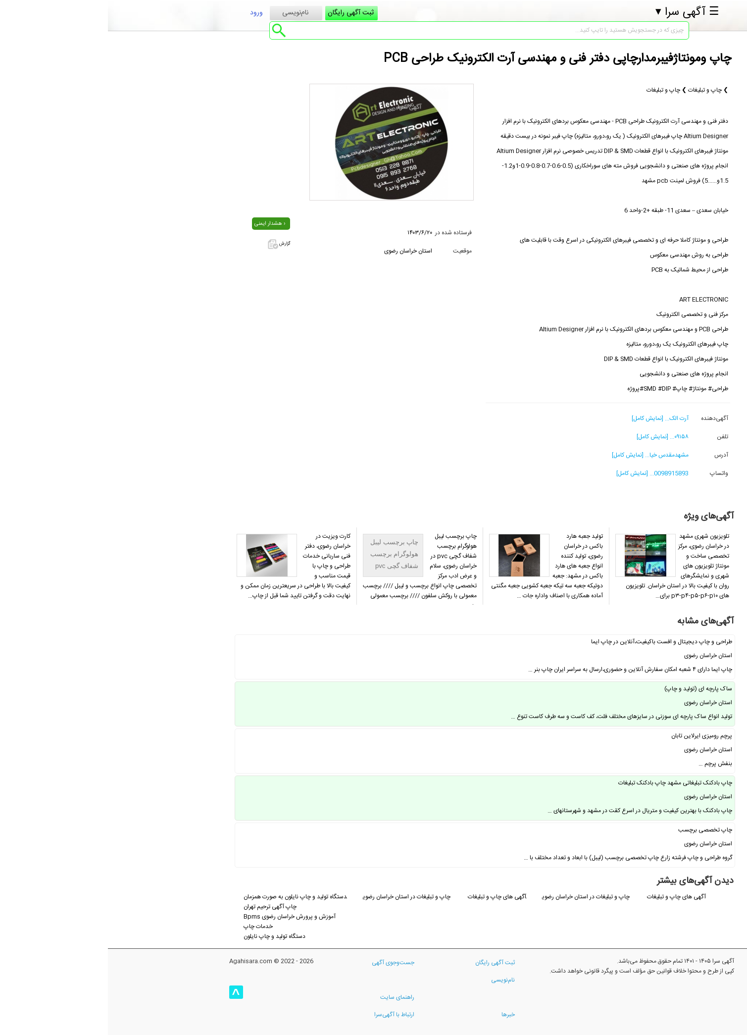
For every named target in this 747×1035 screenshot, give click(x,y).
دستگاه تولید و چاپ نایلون (167, 936)
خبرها (400, 1015)
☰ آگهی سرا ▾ (579, 16)
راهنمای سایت (289, 997)
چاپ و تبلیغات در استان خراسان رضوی (478, 897)
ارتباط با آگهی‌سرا (286, 1015)
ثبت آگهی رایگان (243, 17)
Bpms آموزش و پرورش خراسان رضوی (182, 917)
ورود (148, 17)
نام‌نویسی (187, 17)
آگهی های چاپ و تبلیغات (568, 897)
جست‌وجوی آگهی (285, 963)
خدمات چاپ (150, 927)
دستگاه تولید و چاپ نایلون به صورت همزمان (187, 897)
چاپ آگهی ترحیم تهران (162, 907)
